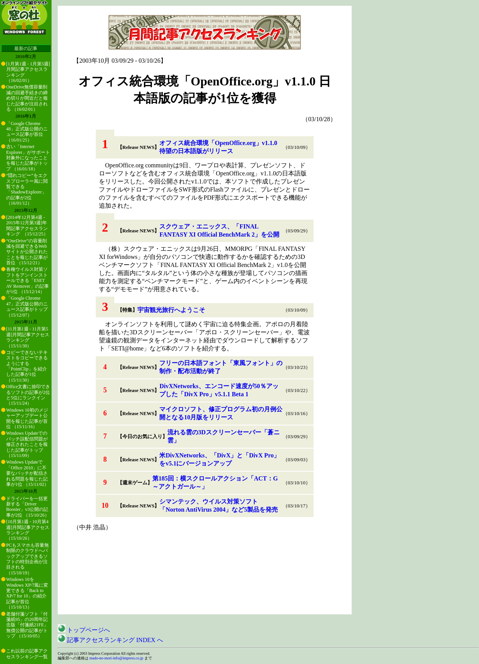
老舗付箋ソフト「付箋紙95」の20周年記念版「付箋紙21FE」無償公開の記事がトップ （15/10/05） (27, 625)
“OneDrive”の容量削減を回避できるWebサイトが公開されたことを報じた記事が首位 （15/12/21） (27, 252)
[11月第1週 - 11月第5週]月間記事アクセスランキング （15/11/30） (27, 337)
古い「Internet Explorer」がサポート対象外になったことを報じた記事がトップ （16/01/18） (28, 158)
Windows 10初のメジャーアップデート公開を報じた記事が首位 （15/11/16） (27, 418)
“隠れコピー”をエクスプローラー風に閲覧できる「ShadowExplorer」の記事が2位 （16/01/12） (27, 189)
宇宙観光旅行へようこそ (171, 310)
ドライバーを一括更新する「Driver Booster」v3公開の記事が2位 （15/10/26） (27, 507)
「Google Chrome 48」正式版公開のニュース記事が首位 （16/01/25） (27, 132)
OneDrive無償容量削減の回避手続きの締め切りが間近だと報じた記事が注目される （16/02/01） (27, 98)
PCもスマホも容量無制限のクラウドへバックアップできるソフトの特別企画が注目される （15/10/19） (27, 559)
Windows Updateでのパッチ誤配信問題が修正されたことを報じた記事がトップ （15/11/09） (27, 444)
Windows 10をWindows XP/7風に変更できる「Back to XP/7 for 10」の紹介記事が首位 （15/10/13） (27, 593)
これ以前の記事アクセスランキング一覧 (27, 653)
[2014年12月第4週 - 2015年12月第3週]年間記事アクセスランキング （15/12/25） (27, 226)
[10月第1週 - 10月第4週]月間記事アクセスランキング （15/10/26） (27, 530)
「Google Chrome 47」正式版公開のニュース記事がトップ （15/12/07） (27, 306)
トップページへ (84, 630)
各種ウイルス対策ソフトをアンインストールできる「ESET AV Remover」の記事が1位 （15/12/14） (27, 280)
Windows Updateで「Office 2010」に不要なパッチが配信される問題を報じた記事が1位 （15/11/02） (27, 473)
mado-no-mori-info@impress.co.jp (117, 658)
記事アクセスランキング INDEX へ (110, 640)
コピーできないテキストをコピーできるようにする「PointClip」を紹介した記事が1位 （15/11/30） (27, 366)
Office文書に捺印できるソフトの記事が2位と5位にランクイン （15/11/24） (28, 395)
